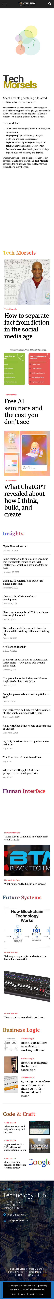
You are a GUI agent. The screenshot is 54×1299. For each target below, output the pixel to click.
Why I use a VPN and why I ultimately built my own (14, 1129)
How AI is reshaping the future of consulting (34, 1066)
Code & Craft (10, 1123)
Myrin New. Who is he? (15, 546)
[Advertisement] (27, 207)
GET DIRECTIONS (17, 1214)
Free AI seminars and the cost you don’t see (23, 412)
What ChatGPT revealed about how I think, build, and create (25, 500)
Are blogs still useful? (14, 647)
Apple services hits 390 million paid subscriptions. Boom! (15, 1147)
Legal (32, 1288)
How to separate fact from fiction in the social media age (27, 326)
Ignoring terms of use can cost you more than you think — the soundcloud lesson (35, 1089)
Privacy (13, 1288)
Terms (22, 1288)
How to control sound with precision (24, 1017)
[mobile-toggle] (5, 4)
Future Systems (11, 952)
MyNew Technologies (19, 1283)
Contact (41, 1288)
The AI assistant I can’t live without (22, 757)
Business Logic (27, 1039)
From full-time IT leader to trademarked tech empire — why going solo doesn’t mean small (25, 662)
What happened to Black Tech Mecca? (25, 884)
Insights (18, 1268)
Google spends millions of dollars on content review (15, 1165)
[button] (50, 4)
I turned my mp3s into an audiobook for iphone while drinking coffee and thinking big (26, 631)
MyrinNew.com (29, 1279)
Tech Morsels (10, 309)
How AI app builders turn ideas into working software (34, 1046)
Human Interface (12, 833)
